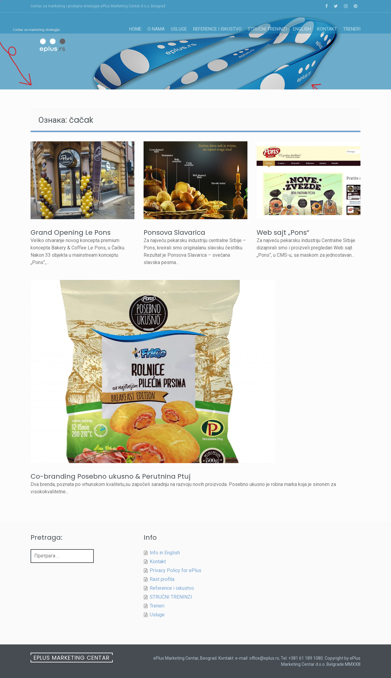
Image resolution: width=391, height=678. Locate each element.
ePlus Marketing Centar (72, 658)
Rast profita (162, 579)
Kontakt (327, 29)
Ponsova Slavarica (174, 232)
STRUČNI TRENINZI (267, 29)
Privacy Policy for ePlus (175, 570)
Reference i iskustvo (217, 29)
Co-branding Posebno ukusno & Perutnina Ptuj (111, 476)
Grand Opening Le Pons (71, 232)
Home (135, 29)
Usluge (179, 29)
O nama (156, 29)
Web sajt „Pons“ (283, 232)
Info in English (165, 553)
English (302, 29)
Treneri (351, 29)
